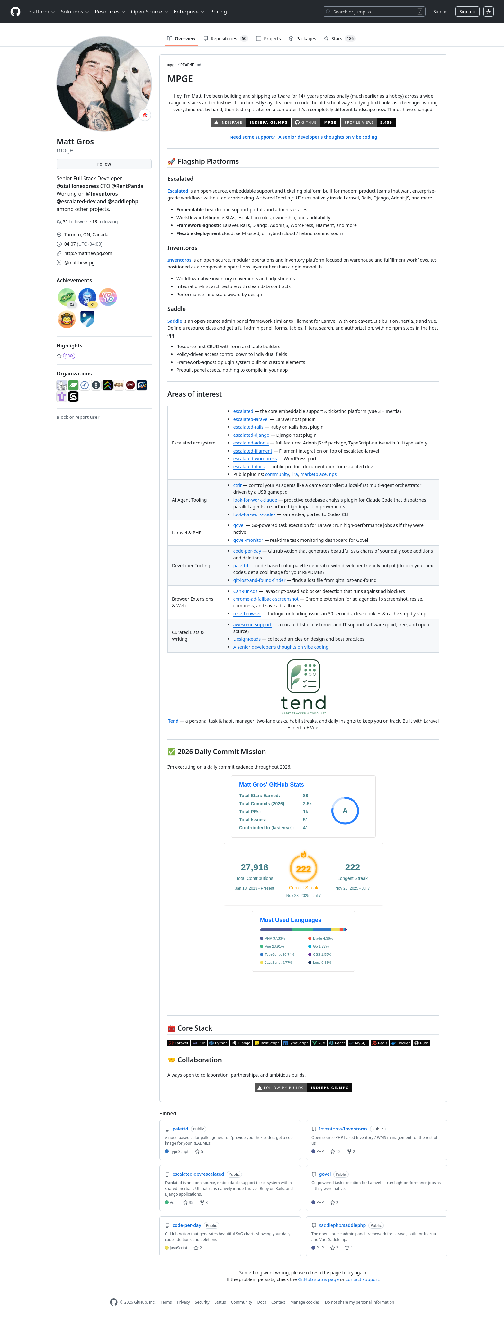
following (105, 221)
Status (220, 1302)
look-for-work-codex (254, 514)
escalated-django (251, 435)
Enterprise (189, 11)
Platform (42, 11)
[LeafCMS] (73, 385)
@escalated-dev (76, 201)
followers (73, 221)
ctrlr (237, 485)
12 (335, 1151)
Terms (166, 1302)
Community (241, 1302)
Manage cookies (305, 1302)
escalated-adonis (251, 443)
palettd (240, 565)
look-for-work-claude (255, 500)
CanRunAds (245, 591)
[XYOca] (130, 385)
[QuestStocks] (62, 396)
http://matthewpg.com (88, 253)
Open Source (150, 11)
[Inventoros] (96, 385)
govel (239, 525)
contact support (362, 1279)
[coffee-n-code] (62, 385)
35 (188, 1202)
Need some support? (252, 137)
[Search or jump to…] (374, 11)
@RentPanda (128, 185)
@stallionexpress (78, 185)
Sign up (467, 11)
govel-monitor (248, 540)
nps (333, 474)
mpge (172, 65)
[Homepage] (15, 11)
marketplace (313, 474)
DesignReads (247, 639)
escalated (243, 411)
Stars (340, 38)
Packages (302, 38)
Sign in (440, 11)
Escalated (177, 191)
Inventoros (179, 260)
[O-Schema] (142, 385)
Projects (268, 38)
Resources (110, 11)
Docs (261, 1302)
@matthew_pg (79, 262)
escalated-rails (248, 427)
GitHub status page (318, 1279)
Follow (104, 164)
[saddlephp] (73, 396)
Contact (278, 1302)
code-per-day (247, 551)
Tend (173, 721)
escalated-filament (252, 451)
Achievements (74, 280)
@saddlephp (123, 201)
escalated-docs (249, 466)
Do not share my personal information (359, 1302)
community (277, 474)
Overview (181, 38)
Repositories (225, 38)
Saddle (174, 321)
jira (294, 474)
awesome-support (252, 624)
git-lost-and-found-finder (259, 580)
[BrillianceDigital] (84, 385)
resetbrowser (247, 614)
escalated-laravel (251, 419)
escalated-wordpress (255, 458)
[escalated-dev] (108, 385)
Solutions (75, 11)
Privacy (183, 1302)
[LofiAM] (119, 385)
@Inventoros (102, 193)
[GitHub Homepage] (114, 1302)
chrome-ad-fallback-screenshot (266, 599)
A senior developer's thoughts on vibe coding (327, 137)
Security (202, 1302)
